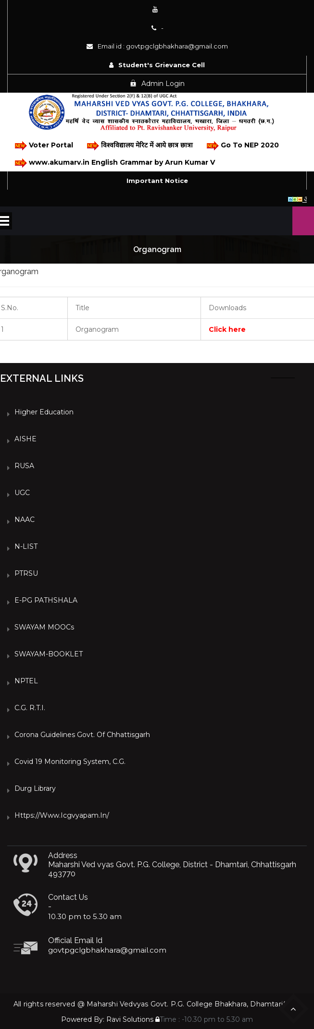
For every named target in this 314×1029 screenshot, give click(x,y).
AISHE (25, 439)
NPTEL (26, 681)
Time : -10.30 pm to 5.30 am (204, 1019)
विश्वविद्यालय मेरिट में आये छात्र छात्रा (139, 146)
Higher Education (44, 412)
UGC (22, 492)
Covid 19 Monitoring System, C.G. (70, 761)
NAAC (24, 519)
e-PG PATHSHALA (45, 600)
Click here (227, 329)
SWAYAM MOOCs (44, 627)
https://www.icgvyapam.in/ (61, 815)
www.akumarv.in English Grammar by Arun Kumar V (114, 163)
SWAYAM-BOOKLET (48, 654)
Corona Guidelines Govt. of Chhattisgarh (82, 734)
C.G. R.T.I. (29, 707)
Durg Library (35, 788)
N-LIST (26, 546)
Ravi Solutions (129, 1019)
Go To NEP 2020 (242, 146)
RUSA (24, 465)
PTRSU (26, 573)
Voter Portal (43, 146)
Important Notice (157, 180)
